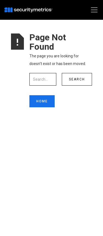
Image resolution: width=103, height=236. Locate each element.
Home (42, 101)
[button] (93, 9)
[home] (29, 9)
